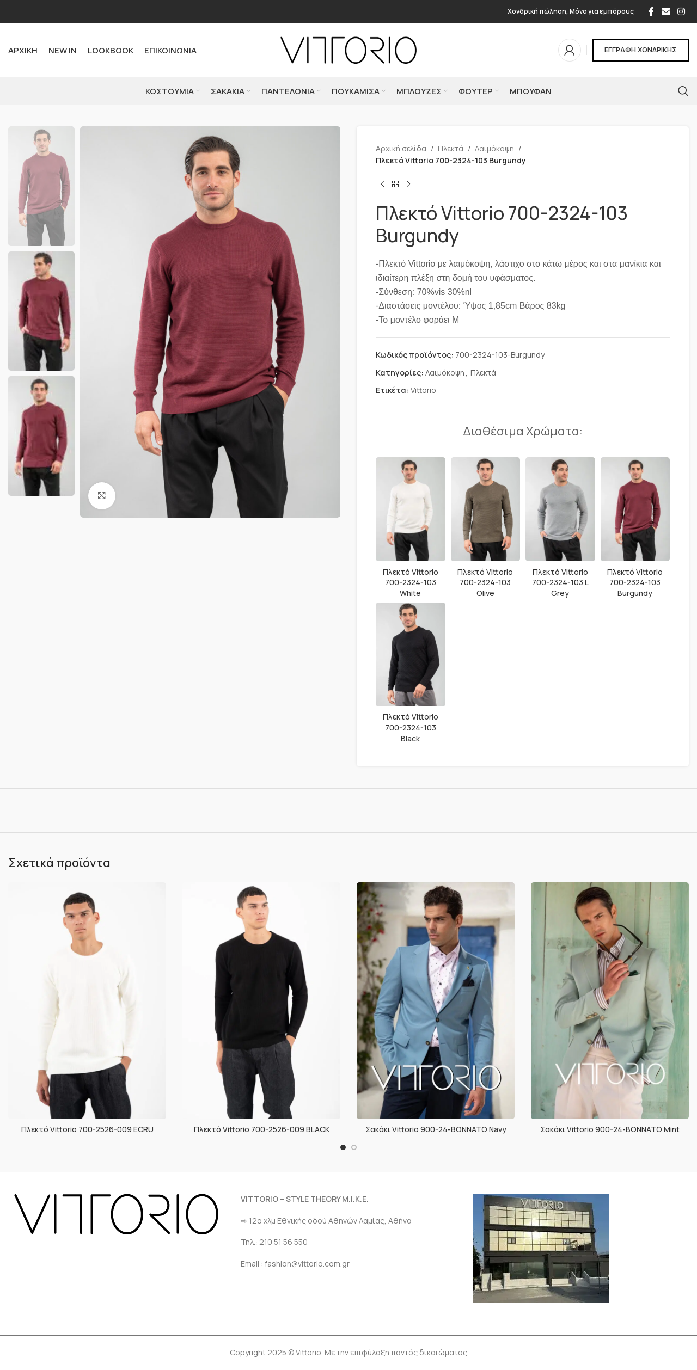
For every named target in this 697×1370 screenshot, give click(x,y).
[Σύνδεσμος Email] (666, 11)
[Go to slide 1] (343, 1147)
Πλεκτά (450, 148)
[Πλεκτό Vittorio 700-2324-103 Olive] (486, 509)
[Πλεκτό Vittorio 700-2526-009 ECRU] (87, 1000)
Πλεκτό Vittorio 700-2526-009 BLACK (261, 1129)
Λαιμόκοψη (494, 148)
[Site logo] (348, 49)
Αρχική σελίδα (401, 148)
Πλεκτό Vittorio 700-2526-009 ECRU (87, 1129)
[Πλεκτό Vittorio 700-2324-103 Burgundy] (635, 509)
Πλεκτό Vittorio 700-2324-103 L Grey (560, 582)
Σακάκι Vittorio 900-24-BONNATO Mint (610, 1129)
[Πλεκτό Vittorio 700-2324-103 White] (410, 509)
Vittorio (423, 390)
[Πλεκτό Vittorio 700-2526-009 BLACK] (261, 1000)
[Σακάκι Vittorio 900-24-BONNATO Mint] (610, 1000)
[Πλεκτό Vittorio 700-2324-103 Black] (410, 655)
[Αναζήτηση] (683, 91)
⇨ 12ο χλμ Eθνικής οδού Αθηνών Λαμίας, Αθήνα (326, 1220)
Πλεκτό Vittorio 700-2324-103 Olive (485, 582)
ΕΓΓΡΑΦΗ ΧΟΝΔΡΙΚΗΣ (640, 49)
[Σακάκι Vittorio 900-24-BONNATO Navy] (436, 1000)
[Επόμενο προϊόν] (408, 184)
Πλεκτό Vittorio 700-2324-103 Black (410, 727)
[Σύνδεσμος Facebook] (651, 11)
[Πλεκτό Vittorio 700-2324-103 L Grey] (560, 509)
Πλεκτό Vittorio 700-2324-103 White (410, 582)
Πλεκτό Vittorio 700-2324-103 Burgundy (635, 582)
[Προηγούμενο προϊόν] (382, 184)
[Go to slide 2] (354, 1147)
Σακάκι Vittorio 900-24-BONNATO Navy (435, 1129)
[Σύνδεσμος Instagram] (681, 11)
